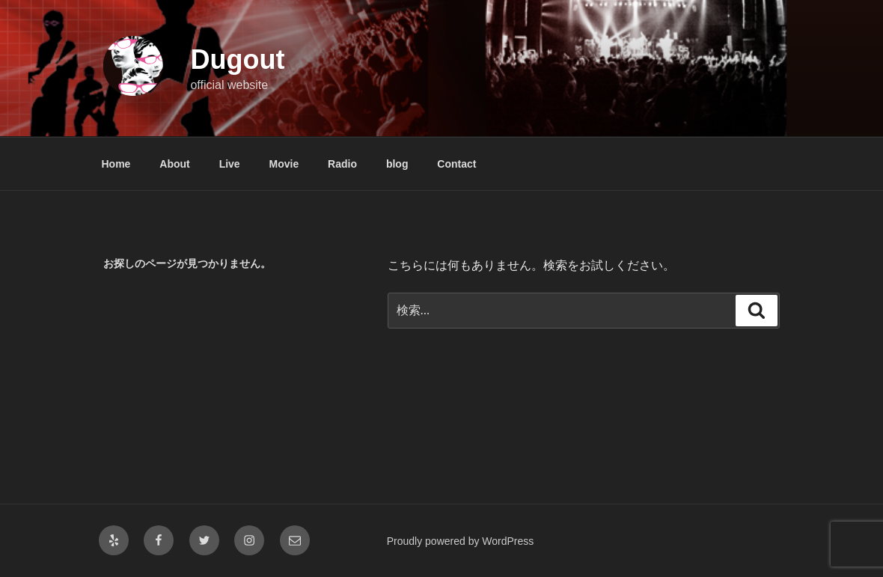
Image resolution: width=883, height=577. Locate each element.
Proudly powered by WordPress (460, 541)
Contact (456, 164)
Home (116, 164)
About (174, 164)
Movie (284, 164)
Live (229, 164)
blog (397, 164)
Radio (342, 164)
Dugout (237, 59)
